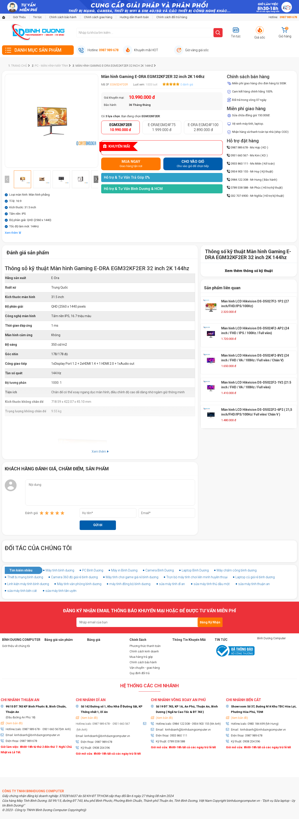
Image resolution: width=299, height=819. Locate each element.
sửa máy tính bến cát (22, 591)
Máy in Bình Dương (124, 570)
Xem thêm (13, 232)
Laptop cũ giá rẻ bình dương (255, 577)
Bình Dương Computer (271, 638)
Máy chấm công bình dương (237, 570)
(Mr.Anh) (81, 729)
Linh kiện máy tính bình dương (28, 584)
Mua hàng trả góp (141, 657)
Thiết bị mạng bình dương (25, 577)
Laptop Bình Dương (195, 570)
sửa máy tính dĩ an (172, 584)
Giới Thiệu (19, 17)
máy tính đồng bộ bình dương (129, 584)
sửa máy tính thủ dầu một (212, 584)
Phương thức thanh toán (145, 646)
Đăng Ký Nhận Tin (210, 623)
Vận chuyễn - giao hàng (145, 667)
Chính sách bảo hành (62, 17)
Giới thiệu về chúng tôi (16, 646)
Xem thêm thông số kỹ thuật (249, 271)
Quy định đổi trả (140, 673)
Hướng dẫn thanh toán (134, 17)
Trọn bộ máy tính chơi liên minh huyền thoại (197, 577)
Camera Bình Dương (159, 570)
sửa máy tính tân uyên (60, 591)
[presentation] (7, 179)
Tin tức (37, 17)
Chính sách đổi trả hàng (171, 17)
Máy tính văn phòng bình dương (79, 584)
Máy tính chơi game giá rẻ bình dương (132, 577)
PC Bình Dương (92, 570)
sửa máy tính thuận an (254, 584)
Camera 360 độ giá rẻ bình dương (74, 577)
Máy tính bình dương (60, 570)
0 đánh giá (186, 84)
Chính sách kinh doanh (144, 651)
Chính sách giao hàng (98, 17)
